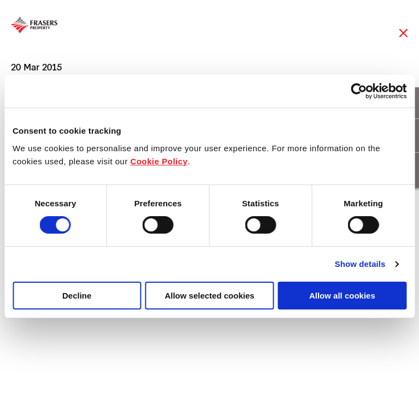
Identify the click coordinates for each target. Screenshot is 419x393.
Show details (360, 264)
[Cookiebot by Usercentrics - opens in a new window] (358, 91)
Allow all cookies (342, 295)
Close (403, 38)
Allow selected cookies (209, 295)
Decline (76, 295)
